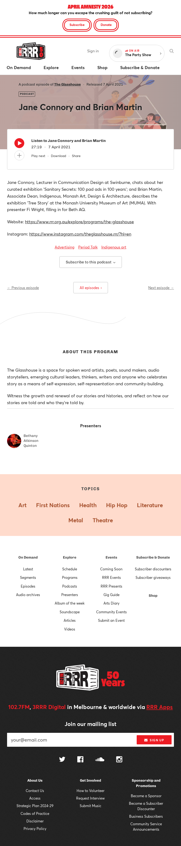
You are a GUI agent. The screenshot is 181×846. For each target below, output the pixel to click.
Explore (69, 557)
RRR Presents (111, 586)
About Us (34, 780)
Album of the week (70, 603)
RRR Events (111, 577)
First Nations (53, 505)
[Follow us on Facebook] (80, 760)
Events (111, 557)
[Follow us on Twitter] (62, 760)
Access (35, 798)
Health (88, 505)
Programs (70, 577)
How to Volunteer (90, 790)
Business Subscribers (146, 816)
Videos (69, 629)
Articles (70, 620)
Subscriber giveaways (153, 577)
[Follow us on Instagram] (119, 760)
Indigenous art (113, 247)
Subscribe (77, 24)
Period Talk (88, 247)
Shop (153, 595)
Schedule (69, 569)
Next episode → (161, 287)
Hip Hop (117, 505)
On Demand (28, 557)
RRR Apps (159, 707)
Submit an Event (111, 620)
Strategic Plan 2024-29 (34, 805)
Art (22, 505)
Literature (150, 505)
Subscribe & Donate (153, 557)
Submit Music (90, 805)
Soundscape (70, 612)
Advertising (64, 247)
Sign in (93, 50)
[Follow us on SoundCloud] (99, 760)
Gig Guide (111, 594)
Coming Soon (111, 569)
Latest (28, 569)
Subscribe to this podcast (90, 262)
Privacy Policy (35, 828)
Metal (75, 520)
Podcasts (69, 586)
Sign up (154, 740)
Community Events (111, 612)
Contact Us (35, 790)
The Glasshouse (67, 84)
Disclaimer (35, 821)
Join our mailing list (90, 724)
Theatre (103, 520)
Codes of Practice (35, 813)
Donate (106, 24)
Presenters (69, 594)
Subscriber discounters (153, 569)
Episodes (28, 586)
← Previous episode (23, 287)
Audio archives (28, 594)
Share (76, 155)
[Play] (19, 144)
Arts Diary (111, 603)
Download (58, 155)
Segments (28, 577)
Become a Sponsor (146, 795)
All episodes (91, 287)
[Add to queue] (19, 155)
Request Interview (90, 798)
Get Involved (90, 780)
